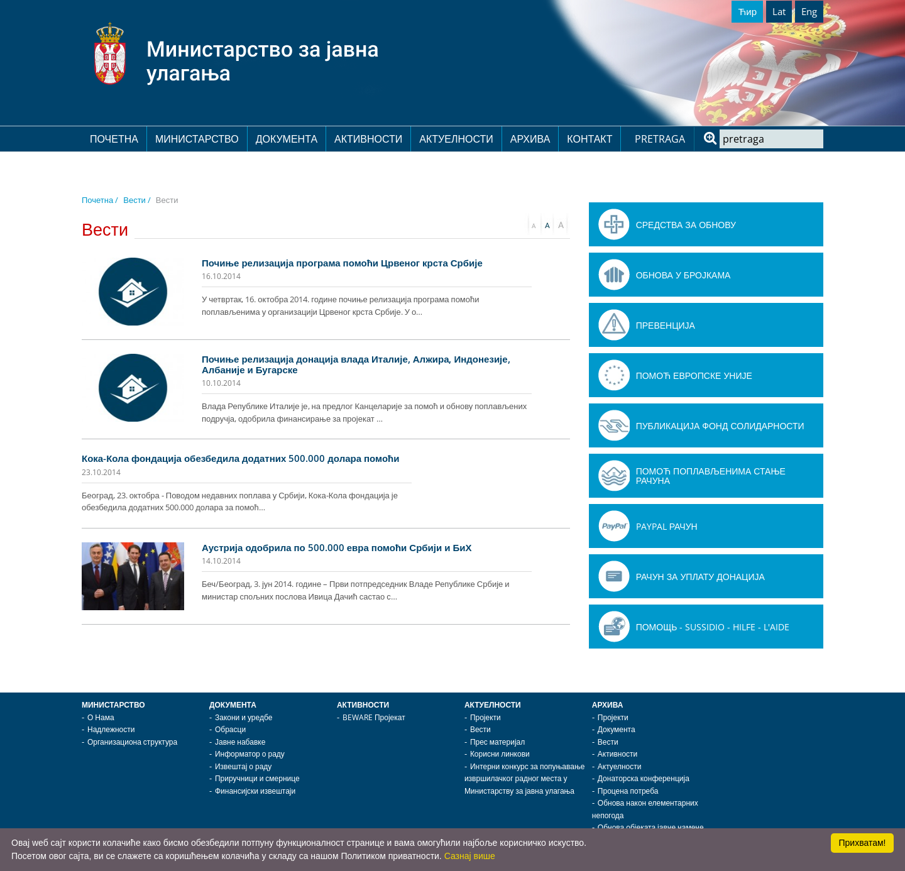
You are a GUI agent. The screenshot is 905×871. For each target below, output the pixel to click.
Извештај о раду (243, 766)
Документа (286, 139)
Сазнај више (469, 856)
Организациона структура (132, 742)
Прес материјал (497, 742)
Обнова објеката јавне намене (651, 827)
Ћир (747, 11)
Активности (368, 139)
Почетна (114, 139)
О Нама (100, 717)
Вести (480, 729)
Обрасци (230, 729)
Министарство (197, 139)
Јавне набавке (240, 742)
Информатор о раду (250, 753)
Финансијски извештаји (255, 791)
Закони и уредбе (243, 717)
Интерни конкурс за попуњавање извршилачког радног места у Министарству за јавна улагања (524, 778)
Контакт (589, 139)
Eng (809, 11)
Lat (779, 11)
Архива (530, 139)
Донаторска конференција (643, 778)
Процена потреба (628, 791)
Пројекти (485, 717)
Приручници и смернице (257, 778)
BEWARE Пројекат (374, 717)
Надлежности (110, 729)
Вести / (137, 199)
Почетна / (100, 199)
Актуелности (456, 139)
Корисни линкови (500, 753)
